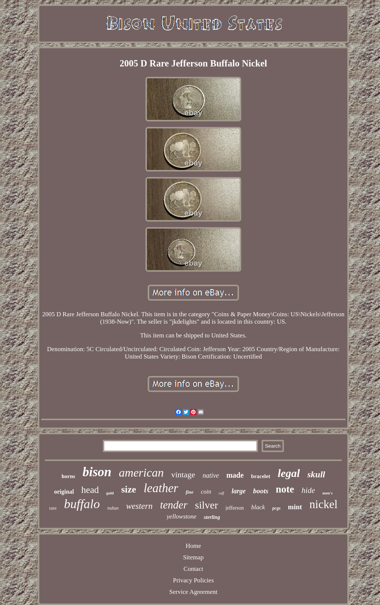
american (141, 472)
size (128, 489)
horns (68, 476)
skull (316, 474)
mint (295, 507)
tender (173, 505)
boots (260, 491)
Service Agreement (193, 591)
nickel (323, 504)
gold (110, 493)
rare (52, 508)
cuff (221, 493)
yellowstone (181, 516)
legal (289, 473)
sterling (212, 517)
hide (308, 490)
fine (189, 492)
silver (206, 505)
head (90, 490)
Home (193, 545)
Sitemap (193, 557)
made (235, 475)
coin (206, 491)
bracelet (261, 476)
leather (161, 488)
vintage (183, 474)
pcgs (276, 508)
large (239, 491)
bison (96, 472)
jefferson (235, 508)
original (64, 491)
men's (327, 493)
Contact (193, 568)
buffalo (82, 504)
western (139, 506)
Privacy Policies (193, 580)
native (211, 475)
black (258, 507)
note (285, 489)
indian (113, 508)
